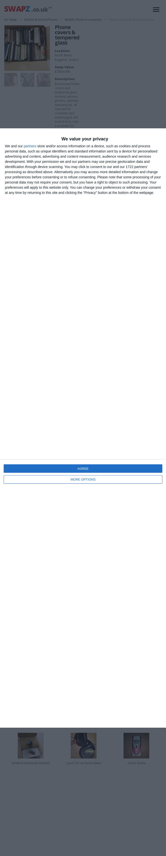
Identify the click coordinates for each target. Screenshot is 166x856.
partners (30, 146)
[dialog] (83, 428)
